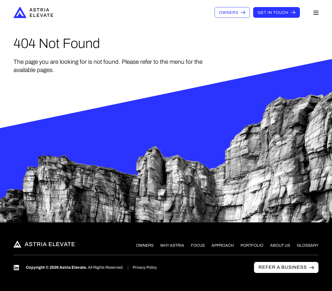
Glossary (307, 245)
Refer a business (283, 267)
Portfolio (251, 245)
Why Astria (172, 245)
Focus (198, 245)
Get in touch (273, 12)
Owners (228, 12)
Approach (222, 245)
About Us (280, 245)
